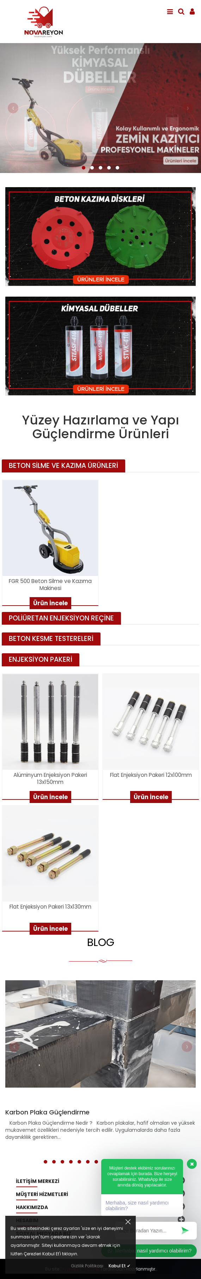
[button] (83, 167)
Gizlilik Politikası (87, 1266)
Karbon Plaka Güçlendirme (47, 1112)
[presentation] (13, 108)
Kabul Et (119, 1266)
